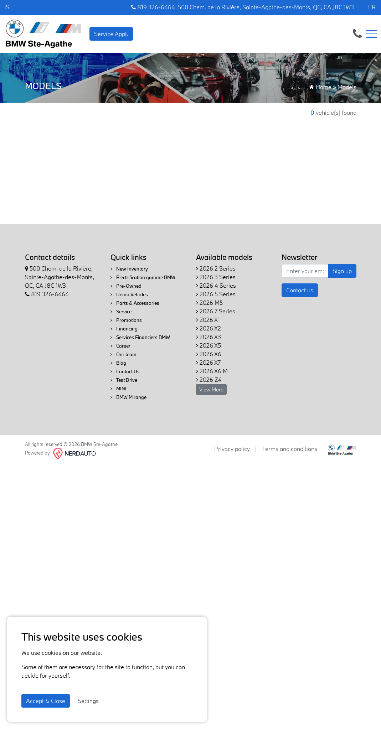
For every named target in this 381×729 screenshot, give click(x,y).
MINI (118, 388)
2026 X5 (208, 345)
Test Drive (123, 380)
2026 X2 (208, 328)
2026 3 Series (216, 277)
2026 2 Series (216, 268)
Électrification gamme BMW (142, 277)
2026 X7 (208, 362)
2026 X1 (208, 319)
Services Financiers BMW (140, 337)
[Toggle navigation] (371, 34)
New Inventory (129, 269)
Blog (118, 363)
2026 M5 (209, 302)
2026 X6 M (212, 371)
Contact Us (125, 371)
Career (120, 346)
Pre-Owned (125, 286)
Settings (88, 700)
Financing (124, 328)
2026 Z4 (209, 379)
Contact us (299, 290)
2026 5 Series (216, 294)
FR (372, 7)
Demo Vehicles (129, 294)
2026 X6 (208, 354)
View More (211, 389)
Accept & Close (45, 700)
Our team (123, 354)
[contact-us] (357, 33)
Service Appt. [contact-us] (111, 33)
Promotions (126, 320)
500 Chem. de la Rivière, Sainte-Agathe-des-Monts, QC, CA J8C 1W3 (266, 7)
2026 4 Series (216, 285)
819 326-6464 (153, 7)
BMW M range (128, 397)
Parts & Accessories (134, 303)
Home (320, 87)
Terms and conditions (289, 448)
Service (121, 311)
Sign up (342, 270)
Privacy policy (232, 448)
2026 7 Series (215, 311)
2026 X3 (208, 336)
